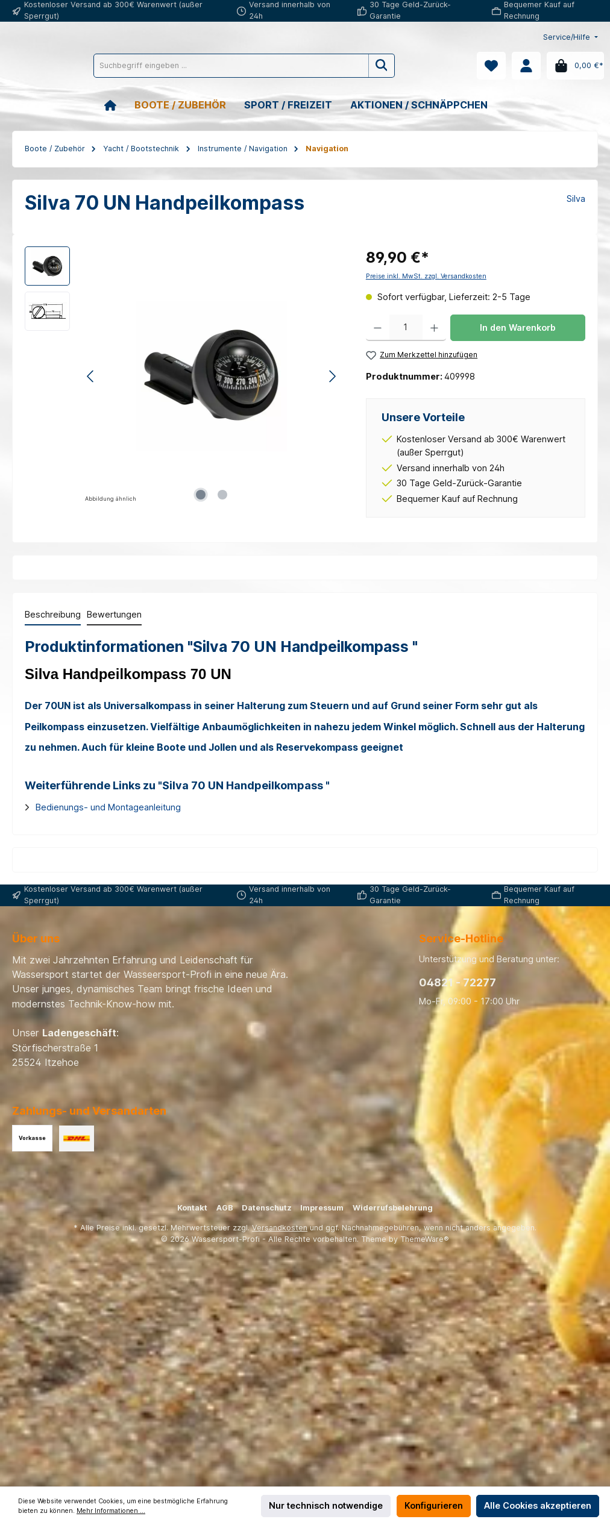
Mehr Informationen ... (111, 1511)
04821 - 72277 (457, 982)
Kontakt (192, 1207)
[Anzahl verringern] (377, 328)
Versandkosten (279, 1227)
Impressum (322, 1207)
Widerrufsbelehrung (393, 1207)
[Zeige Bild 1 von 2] (201, 494)
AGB (224, 1207)
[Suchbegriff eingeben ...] (285, 66)
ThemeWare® (424, 1239)
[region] (183, 376)
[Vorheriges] (91, 376)
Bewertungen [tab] (114, 614)
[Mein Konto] (526, 66)
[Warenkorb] (575, 66)
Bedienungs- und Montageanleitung (108, 807)
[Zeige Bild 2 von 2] (222, 494)
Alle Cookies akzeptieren (537, 1505)
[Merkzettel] (491, 66)
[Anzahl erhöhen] (434, 328)
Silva (576, 198)
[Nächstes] (332, 376)
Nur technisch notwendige (326, 1505)
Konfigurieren (433, 1505)
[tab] (53, 615)
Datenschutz (267, 1207)
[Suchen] (436, 66)
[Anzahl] (406, 328)
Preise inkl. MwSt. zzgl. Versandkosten (426, 276)
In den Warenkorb (518, 327)
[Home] (119, 105)
